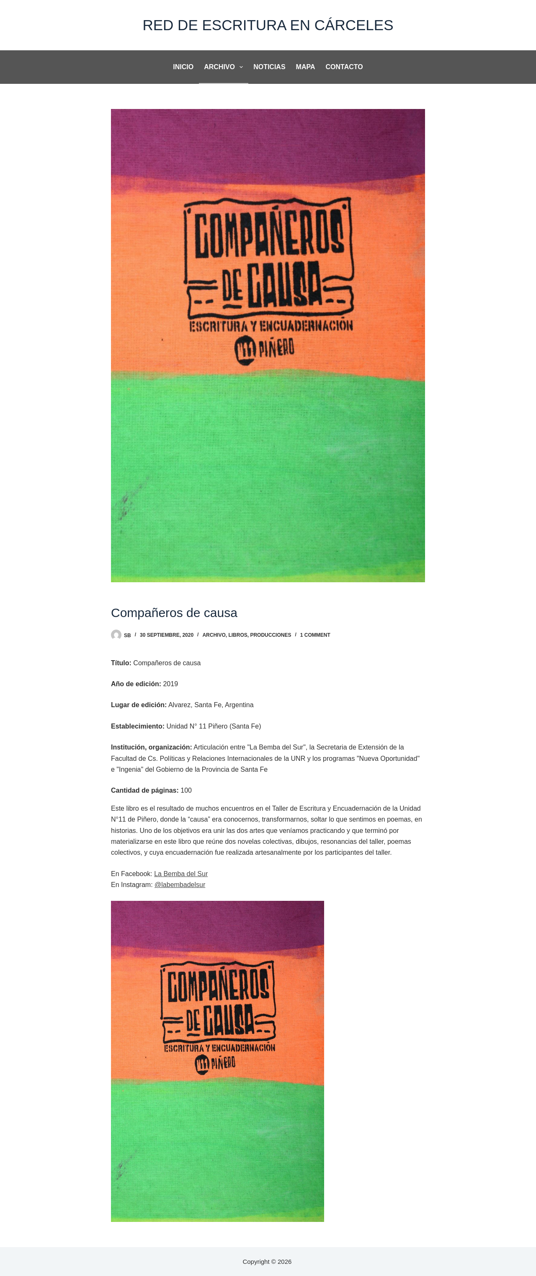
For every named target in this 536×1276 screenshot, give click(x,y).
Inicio (183, 66)
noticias (269, 66)
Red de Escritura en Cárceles (267, 25)
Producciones (270, 635)
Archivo (225, 67)
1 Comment (315, 635)
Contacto (344, 66)
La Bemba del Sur (181, 873)
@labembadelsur (180, 884)
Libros (237, 635)
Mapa (305, 66)
